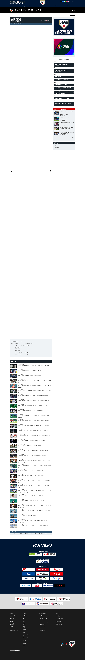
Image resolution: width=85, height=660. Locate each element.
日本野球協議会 (42, 630)
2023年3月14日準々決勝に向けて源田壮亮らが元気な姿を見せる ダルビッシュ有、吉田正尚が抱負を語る (34, 386)
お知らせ (24, 640)
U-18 (35, 533)
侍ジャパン (41, 615)
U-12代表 (12, 624)
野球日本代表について (43, 618)
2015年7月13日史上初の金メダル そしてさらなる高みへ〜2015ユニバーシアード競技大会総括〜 (34, 481)
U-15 (39, 533)
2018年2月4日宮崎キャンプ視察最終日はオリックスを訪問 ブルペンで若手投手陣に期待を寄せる (34, 466)
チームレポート (26, 635)
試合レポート (25, 634)
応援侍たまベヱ (42, 624)
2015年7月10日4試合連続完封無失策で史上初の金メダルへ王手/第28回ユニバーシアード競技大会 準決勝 (34, 486)
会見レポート (25, 637)
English (74, 1)
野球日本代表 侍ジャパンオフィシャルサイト (18, 2)
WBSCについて (42, 632)
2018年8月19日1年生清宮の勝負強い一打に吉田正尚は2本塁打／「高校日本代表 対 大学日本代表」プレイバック (34, 461)
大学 (31, 533)
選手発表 (24, 643)
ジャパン (24, 615)
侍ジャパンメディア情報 (44, 622)
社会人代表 (12, 616)
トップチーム (14, 533)
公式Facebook (58, 621)
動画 (24, 632)
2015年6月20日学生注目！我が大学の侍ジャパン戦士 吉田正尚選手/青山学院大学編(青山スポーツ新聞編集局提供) (34, 521)
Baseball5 (25, 629)
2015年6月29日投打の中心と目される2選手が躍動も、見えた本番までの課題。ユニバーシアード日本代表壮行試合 (34, 506)
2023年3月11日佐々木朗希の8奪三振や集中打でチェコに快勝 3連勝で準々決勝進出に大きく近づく (34, 391)
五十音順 (57, 147)
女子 (46, 533)
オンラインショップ (59, 618)
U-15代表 (12, 623)
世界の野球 (58, 616)
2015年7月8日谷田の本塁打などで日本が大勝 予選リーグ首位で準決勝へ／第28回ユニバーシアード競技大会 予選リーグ (34, 491)
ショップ (24, 645)
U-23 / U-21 (26, 533)
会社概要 (41, 628)
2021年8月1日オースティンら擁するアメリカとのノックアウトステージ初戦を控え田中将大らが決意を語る (34, 416)
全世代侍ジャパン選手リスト (28, 10)
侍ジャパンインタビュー (27, 638)
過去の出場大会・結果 (14, 630)
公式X (57, 623)
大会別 (56, 145)
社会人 (20, 533)
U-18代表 (12, 621)
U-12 (42, 533)
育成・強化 (58, 615)
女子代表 (11, 626)
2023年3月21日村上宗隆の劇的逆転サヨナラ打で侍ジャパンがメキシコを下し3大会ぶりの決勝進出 (34, 381)
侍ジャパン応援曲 (43, 626)
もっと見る (71, 137)
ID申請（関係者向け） (60, 624)
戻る (74, 10)
